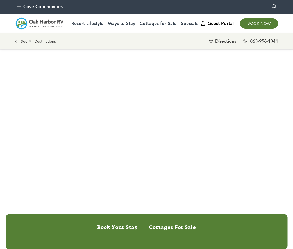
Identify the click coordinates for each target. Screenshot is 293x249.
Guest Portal (217, 23)
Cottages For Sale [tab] (172, 227)
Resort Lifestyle (87, 23)
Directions (222, 41)
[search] (274, 7)
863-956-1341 (260, 41)
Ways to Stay (121, 23)
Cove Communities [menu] (40, 7)
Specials (189, 23)
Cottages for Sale (158, 23)
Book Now (259, 23)
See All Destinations (35, 41)
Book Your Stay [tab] (117, 227)
